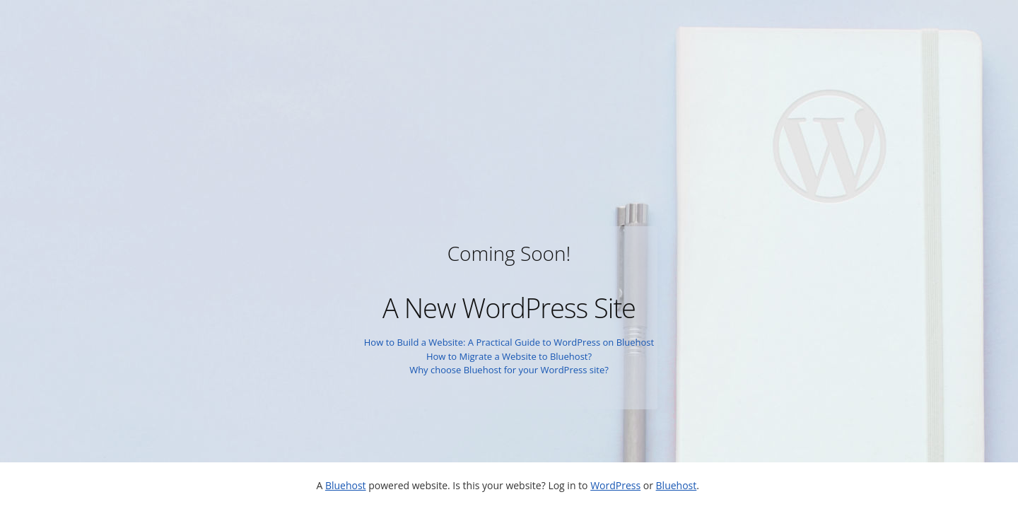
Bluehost (345, 485)
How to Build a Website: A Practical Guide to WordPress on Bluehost (509, 342)
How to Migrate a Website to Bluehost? (509, 356)
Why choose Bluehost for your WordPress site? (509, 369)
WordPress (615, 485)
